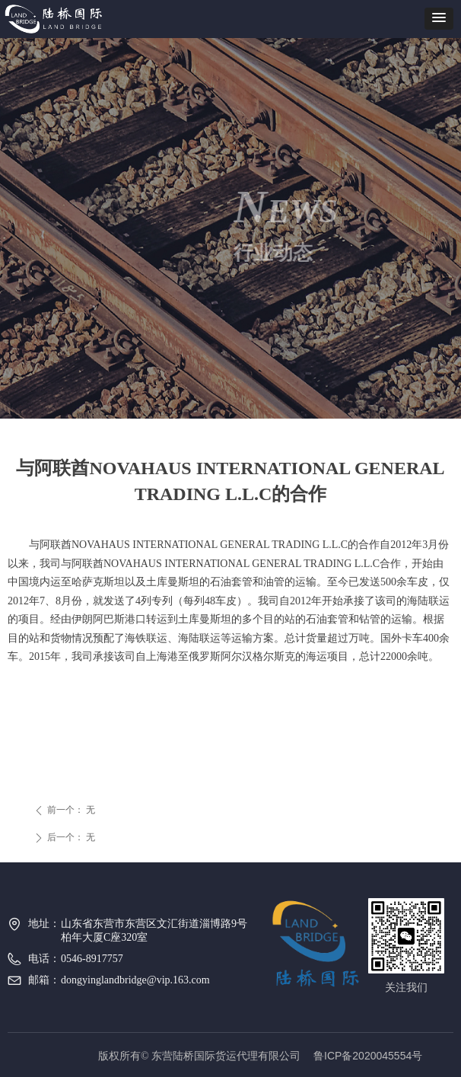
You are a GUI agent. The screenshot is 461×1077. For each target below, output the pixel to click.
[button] (438, 19)
